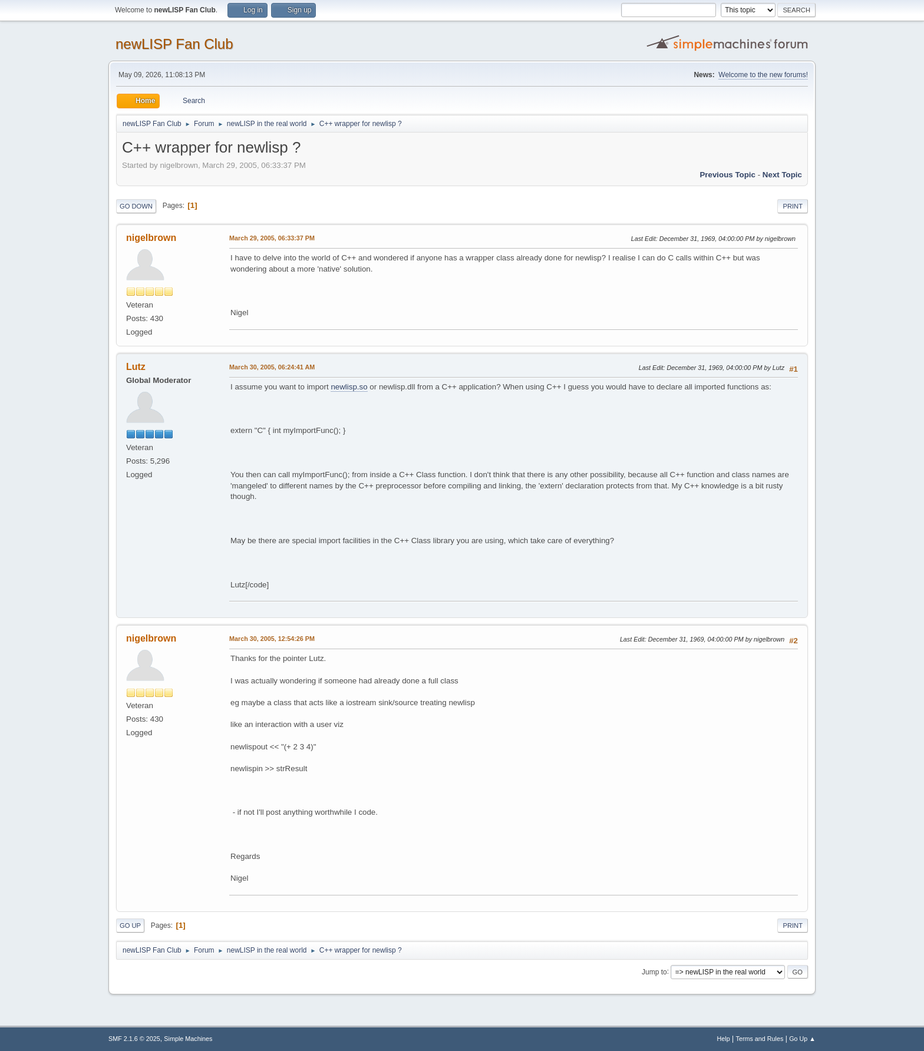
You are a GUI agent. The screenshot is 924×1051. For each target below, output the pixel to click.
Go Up (130, 925)
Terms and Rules (760, 1038)
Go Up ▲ (802, 1038)
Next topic (782, 174)
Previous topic (727, 174)
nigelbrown (151, 238)
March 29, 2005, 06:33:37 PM (272, 238)
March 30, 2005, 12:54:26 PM (272, 638)
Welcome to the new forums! (763, 75)
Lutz (136, 367)
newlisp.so (349, 386)
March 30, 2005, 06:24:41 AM (272, 367)
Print (793, 206)
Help (723, 1038)
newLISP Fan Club (174, 44)
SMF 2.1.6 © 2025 (134, 1038)
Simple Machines (188, 1038)
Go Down (136, 206)
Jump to (654, 971)
